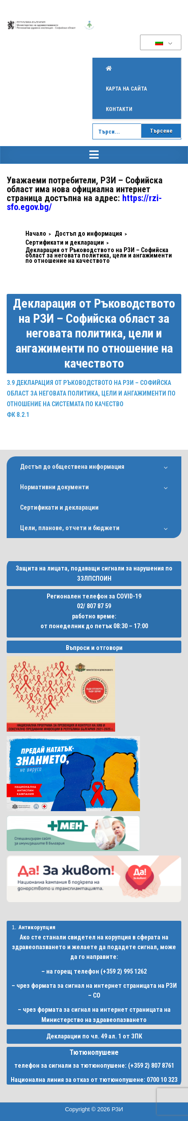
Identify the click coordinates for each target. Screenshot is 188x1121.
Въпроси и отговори (94, 647)
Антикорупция (37, 927)
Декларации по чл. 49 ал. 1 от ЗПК (94, 1036)
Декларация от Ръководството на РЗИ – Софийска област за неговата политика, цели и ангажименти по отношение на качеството (94, 333)
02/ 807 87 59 (94, 606)
